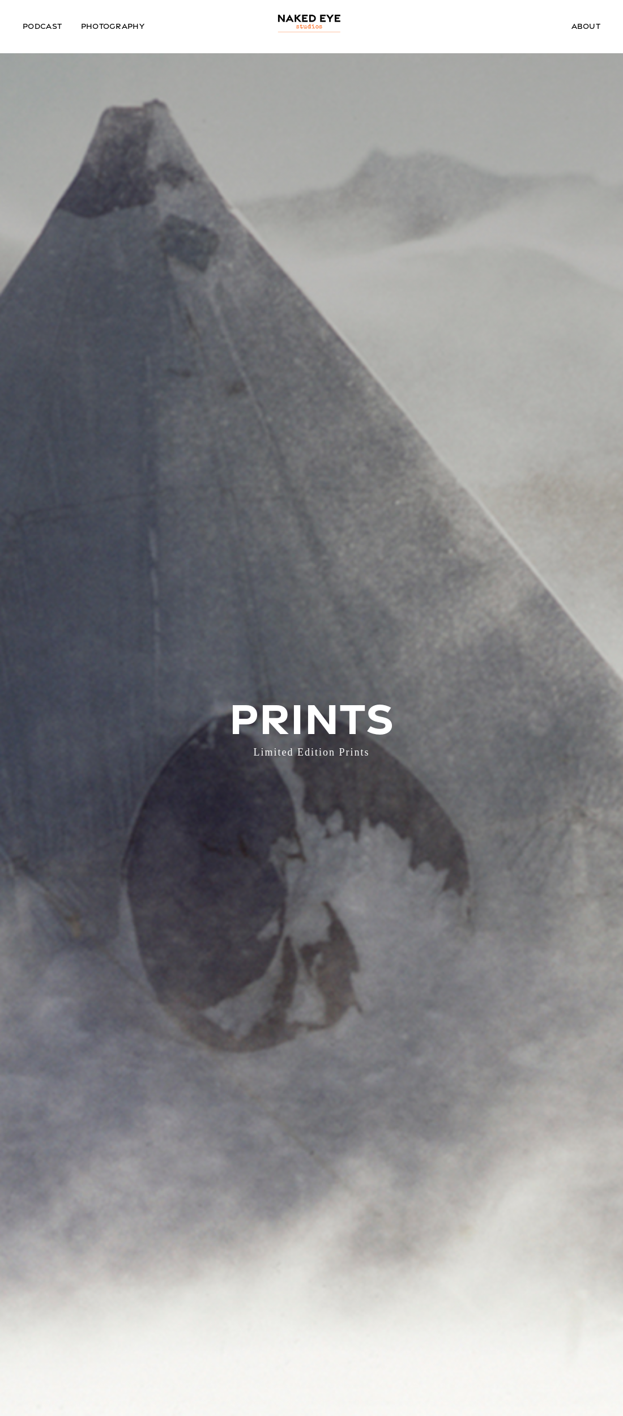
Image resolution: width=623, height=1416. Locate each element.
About (586, 26)
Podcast (42, 26)
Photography (112, 26)
